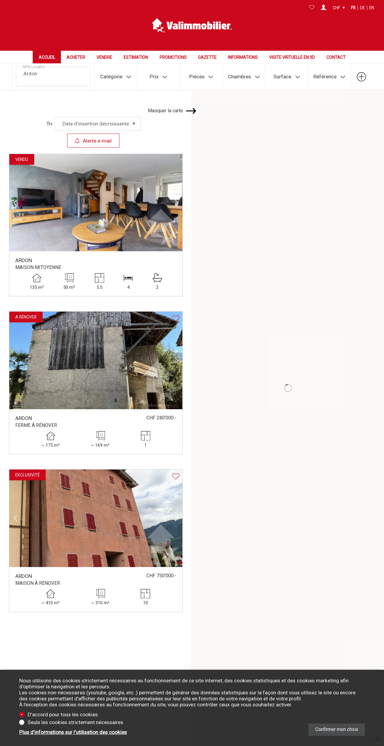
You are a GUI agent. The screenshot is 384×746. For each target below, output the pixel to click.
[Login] (323, 8)
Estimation (136, 57)
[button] (15, 181)
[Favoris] (312, 8)
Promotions (173, 57)
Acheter (76, 57)
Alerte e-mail (93, 119)
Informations (243, 57)
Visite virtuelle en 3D (292, 57)
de (362, 7)
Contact (336, 57)
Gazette (207, 57)
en (371, 7)
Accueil (47, 57)
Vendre (104, 57)
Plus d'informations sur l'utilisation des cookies (73, 732)
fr (353, 7)
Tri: (49, 103)
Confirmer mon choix (336, 729)
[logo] (192, 25)
